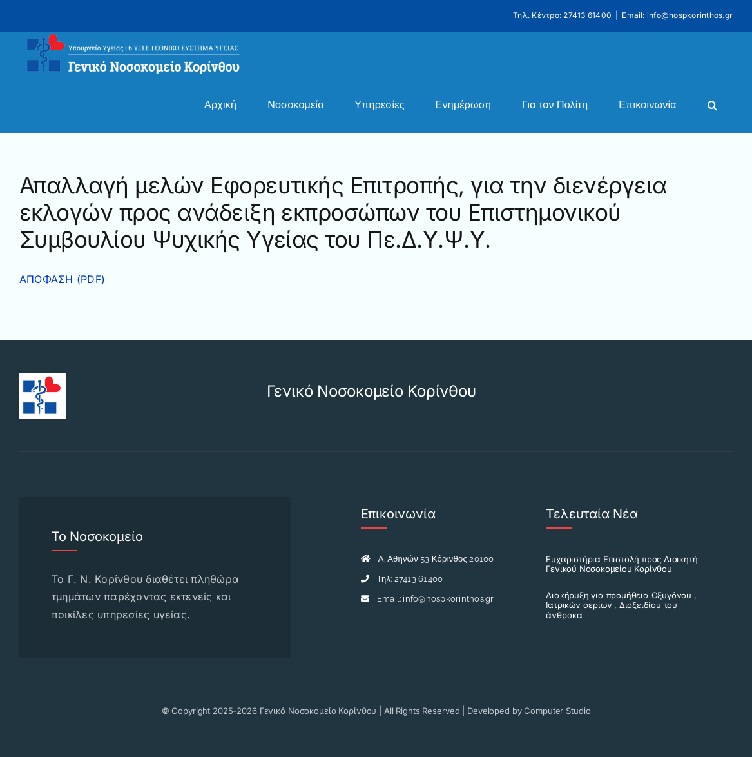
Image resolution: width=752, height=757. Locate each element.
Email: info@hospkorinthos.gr (677, 15)
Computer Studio (557, 710)
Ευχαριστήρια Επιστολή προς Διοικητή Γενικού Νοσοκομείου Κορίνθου (621, 564)
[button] (712, 105)
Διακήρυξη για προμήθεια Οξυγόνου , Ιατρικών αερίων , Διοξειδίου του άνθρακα (621, 605)
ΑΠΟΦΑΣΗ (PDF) (62, 279)
